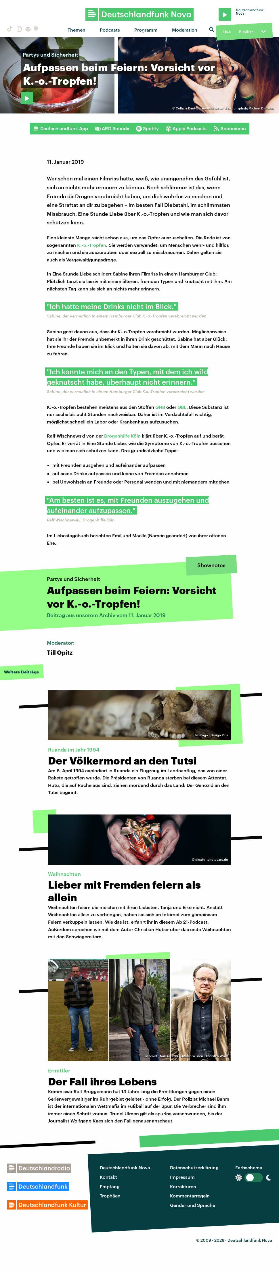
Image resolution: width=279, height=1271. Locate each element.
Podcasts (110, 29)
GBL (181, 407)
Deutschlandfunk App (60, 128)
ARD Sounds (112, 128)
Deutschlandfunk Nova (125, 1167)
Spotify (147, 128)
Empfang (110, 1186)
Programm (146, 29)
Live (227, 31)
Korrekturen (183, 1186)
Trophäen (110, 1195)
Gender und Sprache (192, 1205)
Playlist (246, 31)
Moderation (184, 29)
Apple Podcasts (186, 128)
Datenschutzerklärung (194, 1167)
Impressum (182, 1177)
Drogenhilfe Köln (122, 435)
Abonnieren (229, 128)
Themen (76, 29)
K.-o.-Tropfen (91, 245)
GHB (160, 407)
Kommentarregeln (190, 1195)
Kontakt (108, 1177)
